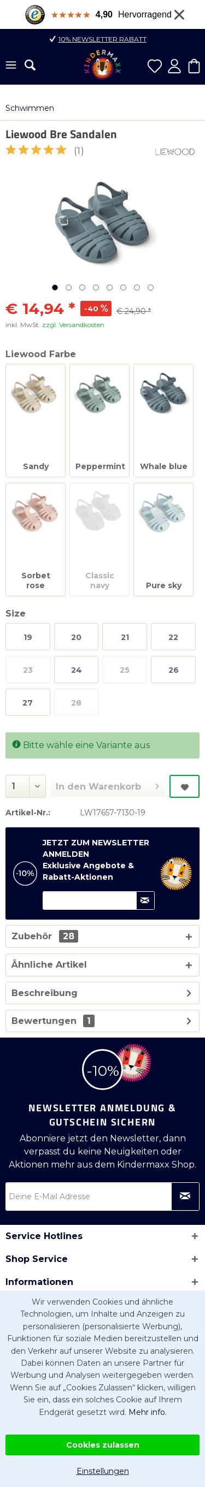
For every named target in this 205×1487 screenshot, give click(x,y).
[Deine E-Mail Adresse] (102, 1196)
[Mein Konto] (174, 66)
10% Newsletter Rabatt (102, 39)
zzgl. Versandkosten (73, 325)
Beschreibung (44, 993)
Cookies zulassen (102, 1445)
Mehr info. (147, 1412)
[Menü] (11, 66)
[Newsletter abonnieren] (185, 1196)
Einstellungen (103, 1471)
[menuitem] (11, 66)
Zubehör (44, 936)
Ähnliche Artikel (49, 964)
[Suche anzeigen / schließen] (30, 65)
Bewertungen (44, 1021)
